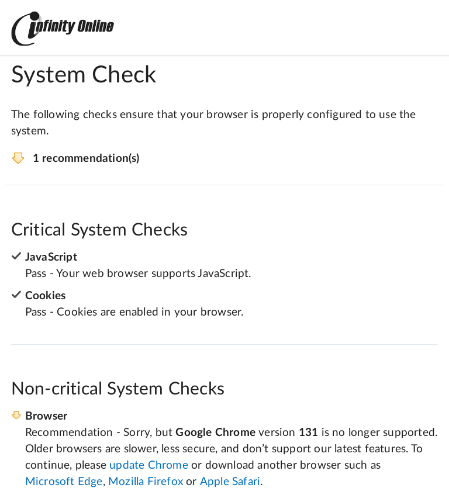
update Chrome (148, 465)
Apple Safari (230, 481)
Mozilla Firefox (145, 481)
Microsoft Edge (64, 481)
